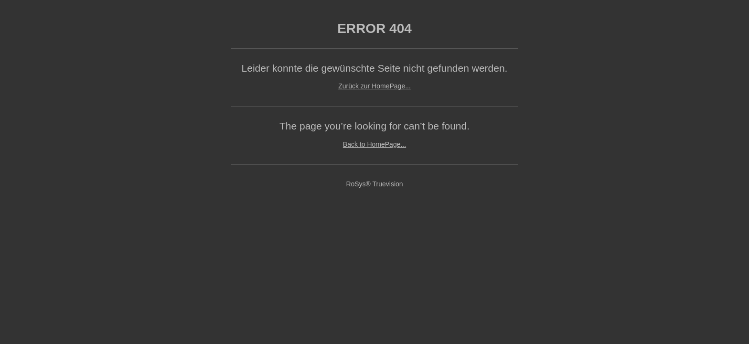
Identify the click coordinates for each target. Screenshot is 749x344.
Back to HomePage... (374, 144)
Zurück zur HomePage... (374, 86)
